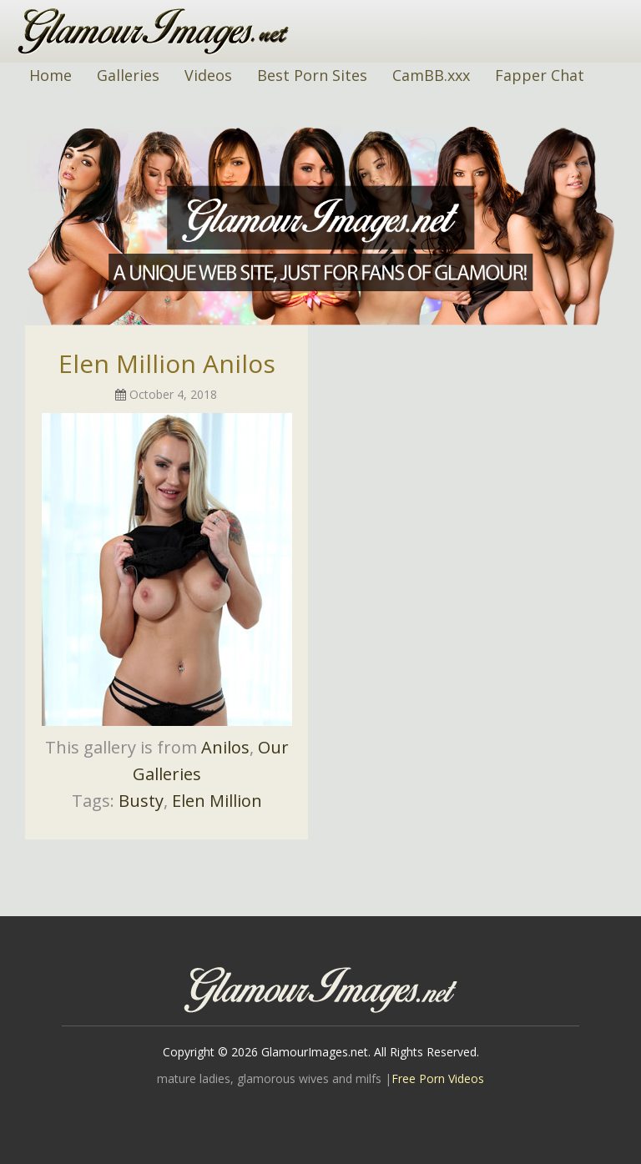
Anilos (225, 747)
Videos (208, 75)
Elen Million (217, 800)
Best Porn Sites (312, 75)
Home (50, 75)
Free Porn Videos (437, 1078)
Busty (141, 800)
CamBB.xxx (431, 75)
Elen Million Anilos (166, 363)
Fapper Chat (539, 75)
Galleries (128, 75)
